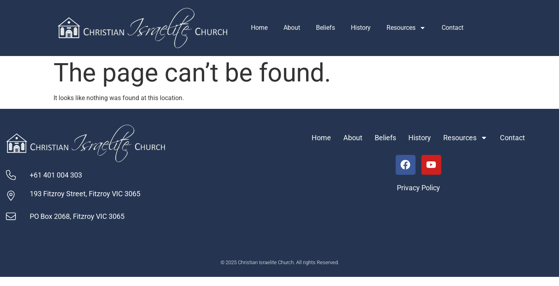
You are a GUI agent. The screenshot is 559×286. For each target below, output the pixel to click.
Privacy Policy (418, 188)
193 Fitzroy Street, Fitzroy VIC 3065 (85, 194)
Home (259, 27)
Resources (406, 28)
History (361, 27)
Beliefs (325, 27)
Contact (452, 27)
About (291, 27)
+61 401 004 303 (56, 175)
